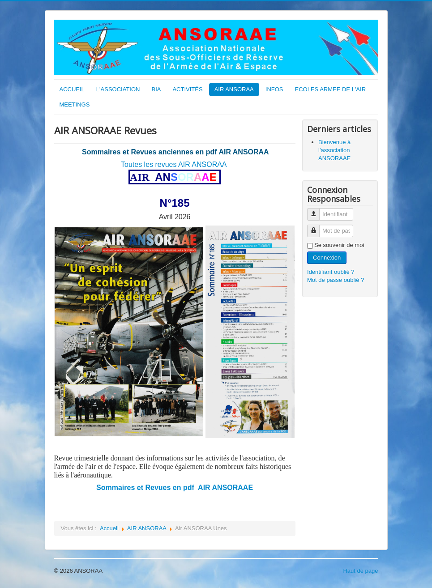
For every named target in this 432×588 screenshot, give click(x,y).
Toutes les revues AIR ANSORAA (174, 164)
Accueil (109, 528)
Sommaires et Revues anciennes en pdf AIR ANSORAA (175, 152)
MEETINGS (75, 104)
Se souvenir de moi (339, 245)
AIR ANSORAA (234, 89)
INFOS (274, 89)
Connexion (327, 257)
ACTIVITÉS (187, 89)
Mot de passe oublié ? (335, 280)
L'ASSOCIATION (118, 89)
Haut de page (360, 570)
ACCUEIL (72, 89)
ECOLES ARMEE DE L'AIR (330, 89)
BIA (156, 89)
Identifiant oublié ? (331, 271)
